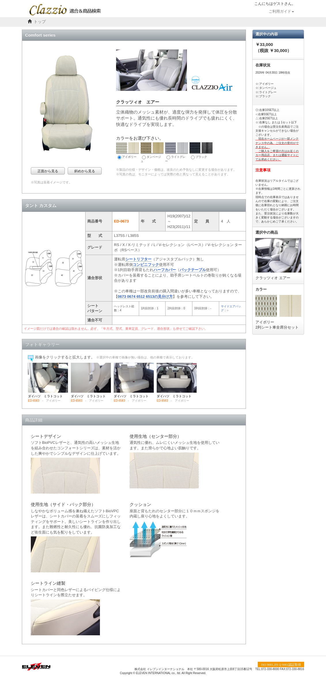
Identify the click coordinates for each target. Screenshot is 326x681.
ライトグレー (176, 152)
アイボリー (127, 150)
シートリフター (138, 259)
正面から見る (47, 171)
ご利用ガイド (281, 11)
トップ (40, 22)
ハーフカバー (164, 270)
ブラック (201, 150)
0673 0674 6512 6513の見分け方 (145, 296)
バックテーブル (193, 270)
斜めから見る (84, 171)
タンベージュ (152, 152)
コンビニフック (146, 264)
